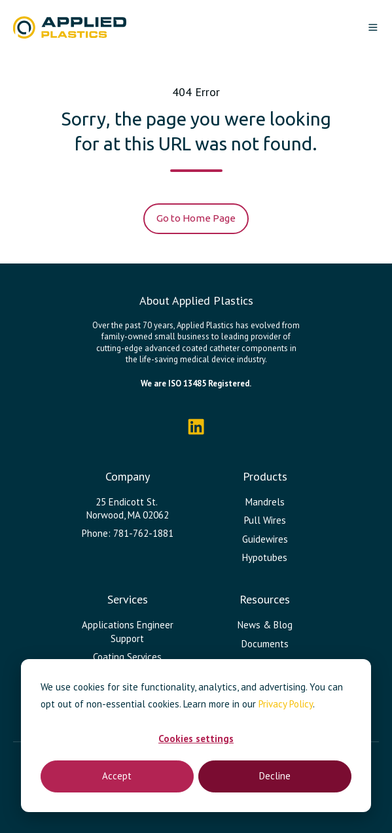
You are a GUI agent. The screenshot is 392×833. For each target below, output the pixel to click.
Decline (275, 776)
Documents (265, 644)
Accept (117, 776)
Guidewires (265, 539)
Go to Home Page (196, 218)
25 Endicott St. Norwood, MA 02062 (127, 508)
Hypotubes (264, 557)
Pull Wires (265, 520)
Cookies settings (196, 738)
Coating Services (127, 657)
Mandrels (265, 502)
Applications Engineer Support (127, 631)
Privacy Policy (285, 704)
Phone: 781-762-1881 (127, 533)
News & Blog (265, 625)
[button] (373, 27)
